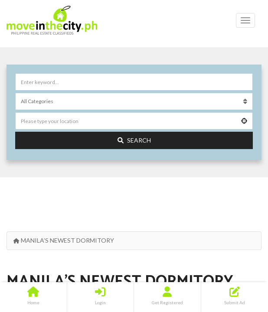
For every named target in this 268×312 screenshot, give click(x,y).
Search (134, 140)
